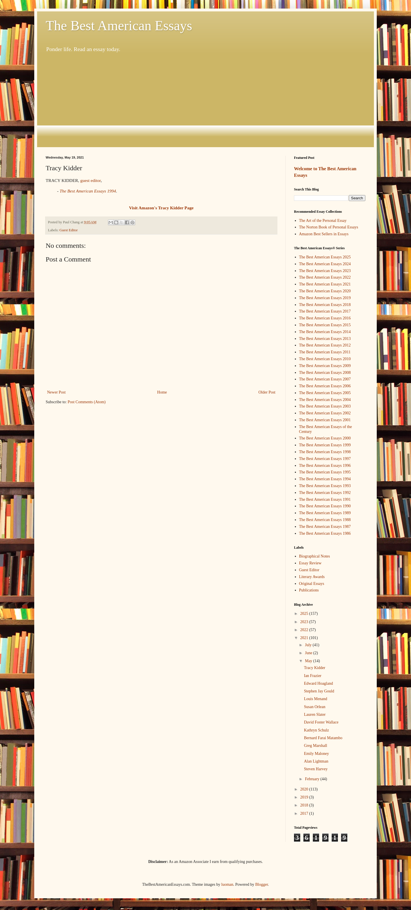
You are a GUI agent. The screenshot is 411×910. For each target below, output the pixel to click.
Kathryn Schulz (316, 730)
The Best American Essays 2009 (325, 366)
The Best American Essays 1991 (325, 499)
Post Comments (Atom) (87, 402)
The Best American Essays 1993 (325, 486)
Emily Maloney (316, 753)
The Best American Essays (119, 25)
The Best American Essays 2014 (325, 332)
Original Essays (311, 583)
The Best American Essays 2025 (325, 257)
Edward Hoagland (318, 683)
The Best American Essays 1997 (325, 459)
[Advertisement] (205, 100)
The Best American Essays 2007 (325, 379)
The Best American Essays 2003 (325, 406)
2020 (304, 789)
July (309, 645)
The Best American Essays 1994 (325, 479)
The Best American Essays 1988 (325, 520)
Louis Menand (315, 699)
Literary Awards (312, 577)
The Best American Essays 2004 (325, 400)
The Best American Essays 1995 (325, 472)
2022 (304, 630)
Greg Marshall (315, 745)
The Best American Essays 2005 (325, 393)
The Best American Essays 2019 (325, 298)
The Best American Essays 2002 (325, 413)
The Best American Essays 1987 (325, 526)
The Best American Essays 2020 (325, 291)
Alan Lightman (316, 761)
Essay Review (310, 563)
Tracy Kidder (314, 668)
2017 (304, 813)
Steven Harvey (316, 769)
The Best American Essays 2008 (325, 372)
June (309, 653)
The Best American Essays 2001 (325, 420)
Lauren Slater (315, 714)
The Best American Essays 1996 (325, 465)
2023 (304, 622)
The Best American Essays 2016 (325, 318)
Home (162, 392)
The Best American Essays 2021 (325, 284)
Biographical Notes (314, 556)
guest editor (90, 180)
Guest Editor (68, 230)
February (312, 779)
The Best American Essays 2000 (325, 438)
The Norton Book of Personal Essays (328, 227)
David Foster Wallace (321, 722)
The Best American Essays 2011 (325, 352)
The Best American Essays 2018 (325, 305)
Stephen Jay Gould (319, 691)
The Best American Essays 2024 (325, 264)
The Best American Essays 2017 (325, 311)
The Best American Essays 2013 (325, 339)
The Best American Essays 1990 (325, 506)
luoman (227, 884)
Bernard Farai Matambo (323, 738)
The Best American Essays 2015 (325, 325)
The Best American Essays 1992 (325, 493)
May (309, 661)
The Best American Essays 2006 (325, 386)
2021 (304, 638)
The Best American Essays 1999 (325, 445)
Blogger (261, 884)
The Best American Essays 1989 (325, 513)
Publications (309, 590)
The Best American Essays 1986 (325, 533)
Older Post (267, 392)
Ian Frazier (312, 676)
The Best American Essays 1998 (325, 452)
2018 (304, 805)
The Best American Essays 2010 (325, 359)
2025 (304, 613)
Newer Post (56, 392)
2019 (304, 797)
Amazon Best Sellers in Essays (323, 234)
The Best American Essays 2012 (325, 345)
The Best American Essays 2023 (325, 271)
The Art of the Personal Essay (323, 220)
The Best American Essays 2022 (325, 277)
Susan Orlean (314, 707)
